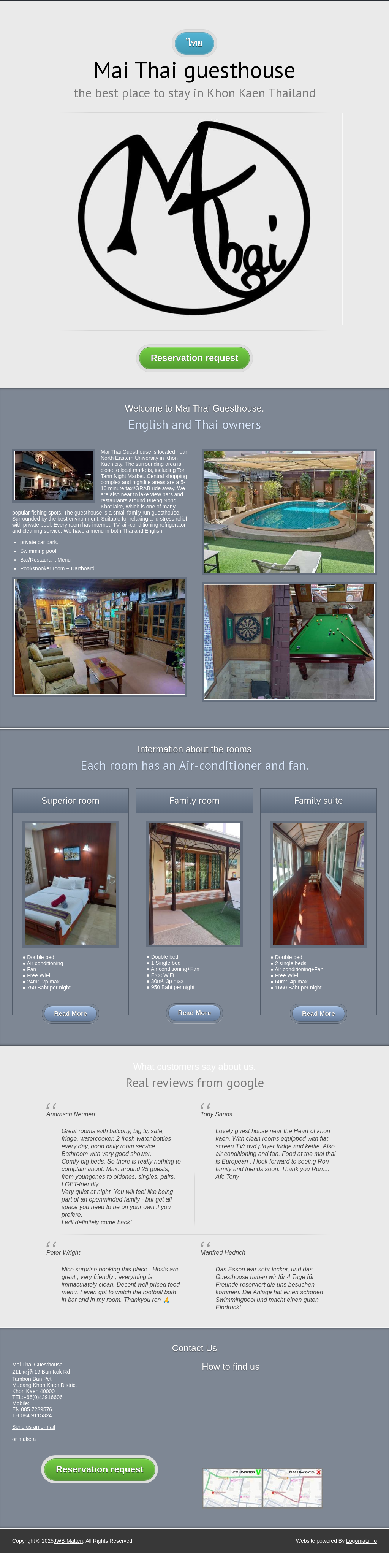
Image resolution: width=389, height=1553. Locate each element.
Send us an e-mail (33, 1427)
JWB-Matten (68, 1541)
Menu (64, 560)
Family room (194, 801)
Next (348, 226)
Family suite (318, 801)
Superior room (70, 801)
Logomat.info (361, 1541)
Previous (41, 226)
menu (97, 531)
